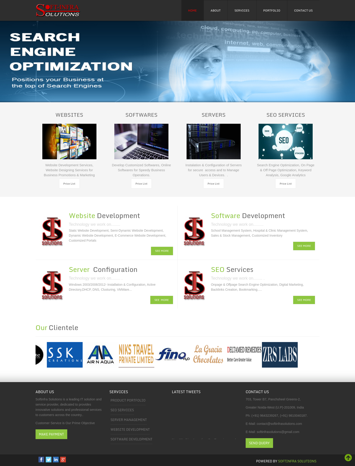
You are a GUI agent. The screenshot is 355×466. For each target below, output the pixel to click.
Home (192, 10)
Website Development (130, 429)
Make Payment (51, 434)
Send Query (259, 443)
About (216, 10)
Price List (69, 183)
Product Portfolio (128, 400)
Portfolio (271, 10)
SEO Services (122, 410)
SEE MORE (162, 251)
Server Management (128, 419)
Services (242, 10)
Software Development (131, 439)
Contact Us (303, 10)
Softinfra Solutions (297, 461)
